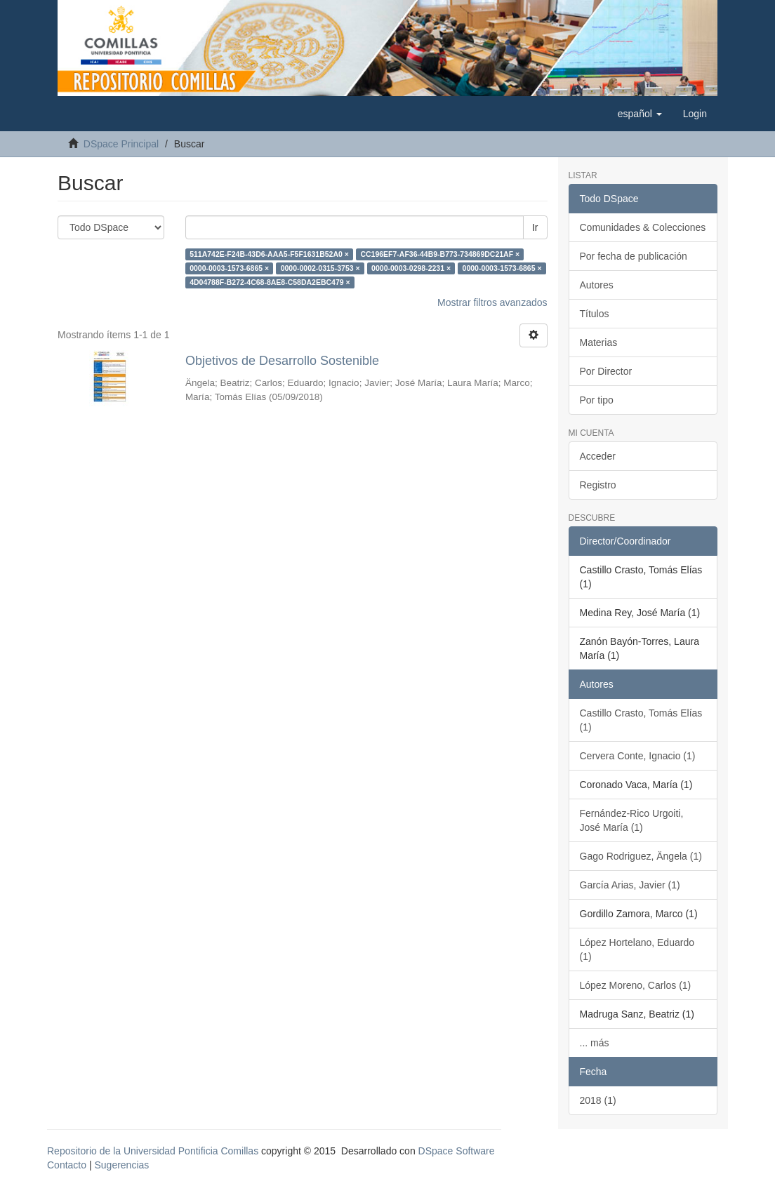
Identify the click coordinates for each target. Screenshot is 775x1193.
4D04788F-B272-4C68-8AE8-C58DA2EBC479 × (270, 282)
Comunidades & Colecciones (643, 227)
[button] (640, 113)
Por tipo (597, 400)
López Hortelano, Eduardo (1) (637, 949)
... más (594, 1042)
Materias (599, 342)
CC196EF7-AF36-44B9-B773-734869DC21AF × (439, 254)
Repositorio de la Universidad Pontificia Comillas (152, 1151)
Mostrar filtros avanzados (492, 302)
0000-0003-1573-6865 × (229, 268)
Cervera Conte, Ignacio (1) (638, 755)
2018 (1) (598, 1100)
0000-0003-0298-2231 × (411, 268)
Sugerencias (121, 1165)
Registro (598, 485)
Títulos (594, 313)
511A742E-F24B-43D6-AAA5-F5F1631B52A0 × (269, 254)
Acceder (598, 456)
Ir (535, 227)
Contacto (66, 1165)
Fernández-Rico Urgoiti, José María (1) (632, 820)
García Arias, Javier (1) (630, 885)
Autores (597, 285)
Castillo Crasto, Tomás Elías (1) (641, 720)
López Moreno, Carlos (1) (635, 985)
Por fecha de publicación (633, 256)
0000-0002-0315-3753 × (320, 268)
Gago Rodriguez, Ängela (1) (641, 856)
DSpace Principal (121, 143)
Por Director (606, 371)
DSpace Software (456, 1151)
